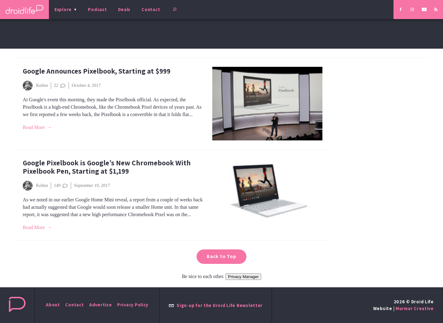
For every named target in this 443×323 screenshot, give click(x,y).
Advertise (100, 305)
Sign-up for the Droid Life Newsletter (216, 305)
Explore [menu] (63, 9)
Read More (34, 127)
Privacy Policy (132, 305)
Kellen (35, 86)
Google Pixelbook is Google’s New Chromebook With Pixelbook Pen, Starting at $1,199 (107, 167)
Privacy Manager (243, 276)
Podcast (97, 9)
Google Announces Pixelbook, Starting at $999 (96, 71)
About (53, 305)
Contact (151, 9)
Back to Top (221, 256)
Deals (124, 9)
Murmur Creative (415, 308)
